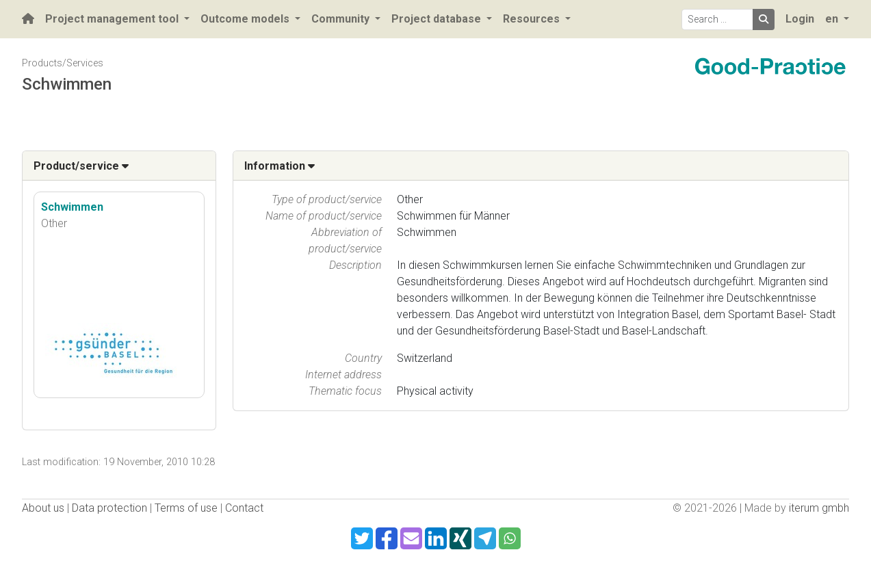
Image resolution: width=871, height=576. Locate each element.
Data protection (109, 507)
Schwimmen (72, 206)
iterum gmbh (819, 507)
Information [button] (279, 165)
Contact (244, 507)
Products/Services (62, 63)
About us (43, 507)
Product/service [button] (81, 165)
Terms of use (186, 507)
